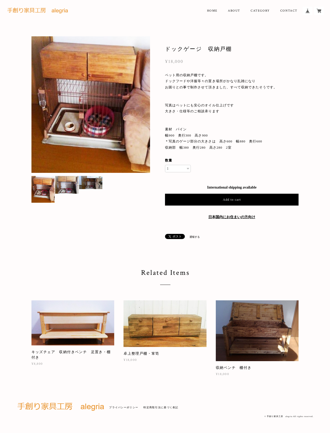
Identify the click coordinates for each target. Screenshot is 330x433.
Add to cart (232, 199)
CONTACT (289, 11)
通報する (194, 236)
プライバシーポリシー (123, 407)
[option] (90, 104)
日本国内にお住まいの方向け (231, 217)
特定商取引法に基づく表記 (160, 407)
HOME (212, 11)
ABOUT (234, 11)
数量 (168, 160)
